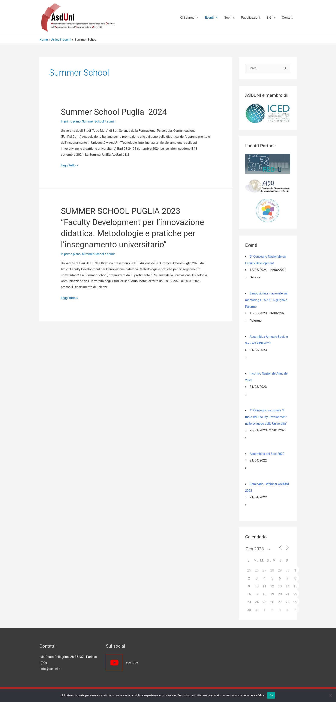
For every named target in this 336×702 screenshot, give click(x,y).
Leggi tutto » (69, 166)
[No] (330, 695)
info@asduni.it (50, 666)
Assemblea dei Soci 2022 (268, 452)
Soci (227, 18)
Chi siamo (187, 18)
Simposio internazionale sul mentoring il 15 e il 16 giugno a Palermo (267, 299)
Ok (271, 695)
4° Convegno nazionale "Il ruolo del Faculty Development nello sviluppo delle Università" (266, 415)
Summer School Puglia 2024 (116, 112)
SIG (269, 18)
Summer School (94, 122)
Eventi (209, 18)
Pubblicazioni (250, 18)
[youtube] (135, 660)
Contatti (287, 18)
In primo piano (71, 122)
